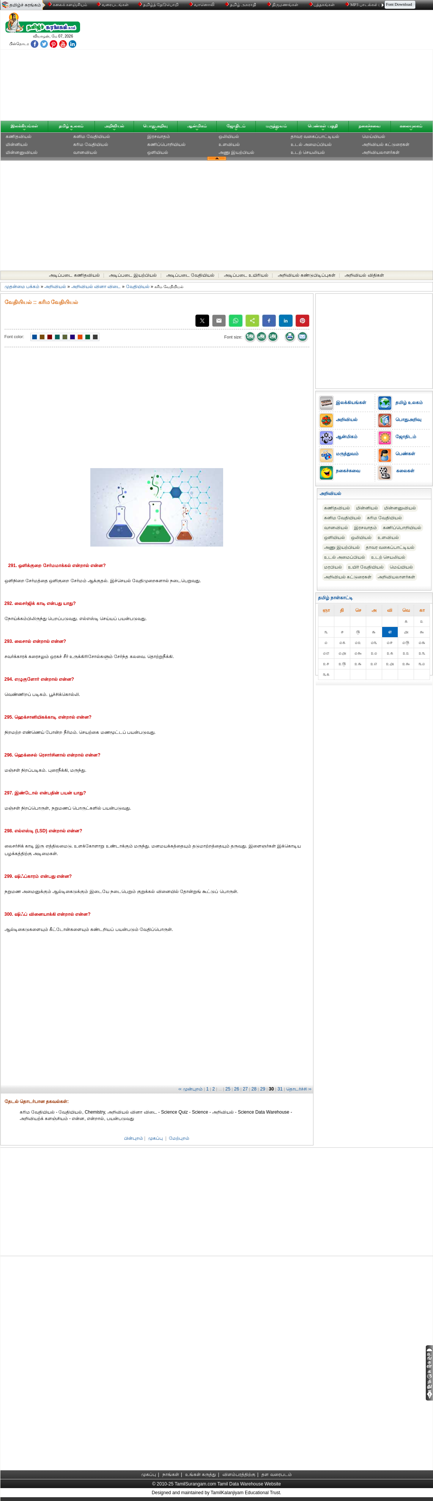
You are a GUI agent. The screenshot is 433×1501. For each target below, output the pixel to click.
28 (254, 1089)
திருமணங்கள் (283, 4)
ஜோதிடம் (236, 126)
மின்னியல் (17, 144)
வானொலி (202, 4)
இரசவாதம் (158, 136)
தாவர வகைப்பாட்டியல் (315, 136)
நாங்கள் (170, 1474)
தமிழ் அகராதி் (241, 4)
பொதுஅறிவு (155, 126)
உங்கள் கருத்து (200, 1474)
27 (245, 1089)
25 (227, 1089)
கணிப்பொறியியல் (166, 144)
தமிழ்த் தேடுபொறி (158, 4)
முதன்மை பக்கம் (22, 286)
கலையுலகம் (411, 126)
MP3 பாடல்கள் (362, 4)
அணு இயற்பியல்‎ (236, 152)
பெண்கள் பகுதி (322, 126)
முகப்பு (155, 1138)
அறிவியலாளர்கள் (381, 152)
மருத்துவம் (276, 126)
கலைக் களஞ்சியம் (68, 4)
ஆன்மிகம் (197, 126)
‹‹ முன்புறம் (190, 1089)
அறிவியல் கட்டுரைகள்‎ (385, 144)
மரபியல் (333, 567)
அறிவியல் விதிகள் (364, 275)
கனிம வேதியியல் (91, 136)
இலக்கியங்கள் (24, 126)
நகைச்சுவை (370, 126)
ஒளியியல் (157, 152)
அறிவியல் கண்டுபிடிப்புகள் (306, 275)
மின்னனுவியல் (22, 152)
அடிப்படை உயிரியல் (246, 275)
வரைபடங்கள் (112, 4)
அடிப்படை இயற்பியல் (133, 275)
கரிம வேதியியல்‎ (90, 144)
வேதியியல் (138, 286)
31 (279, 1089)
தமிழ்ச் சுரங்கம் (25, 5)
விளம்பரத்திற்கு (238, 1474)
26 (236, 1089)
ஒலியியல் (229, 136)
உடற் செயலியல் (308, 152)
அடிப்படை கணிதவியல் (74, 275)
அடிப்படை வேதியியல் (190, 275)
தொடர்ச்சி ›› (298, 1089)
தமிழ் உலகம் (71, 126)
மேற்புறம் (179, 1138)
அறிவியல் (114, 126)
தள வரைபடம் (276, 1474)
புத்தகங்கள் (322, 4)
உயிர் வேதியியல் (366, 567)
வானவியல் (85, 152)
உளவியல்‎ (229, 144)
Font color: (14, 336)
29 (262, 1089)
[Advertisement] (289, 67)
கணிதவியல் (18, 136)
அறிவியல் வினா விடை (96, 286)
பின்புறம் (133, 1138)
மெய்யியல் (373, 136)
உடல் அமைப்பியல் (311, 144)
